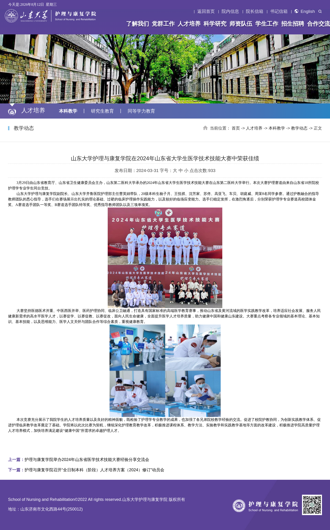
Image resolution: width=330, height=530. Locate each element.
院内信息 (230, 11)
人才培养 (189, 23)
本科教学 (68, 111)
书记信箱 (279, 11)
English (304, 11)
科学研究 (214, 23)
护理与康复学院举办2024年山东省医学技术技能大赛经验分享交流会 (78, 459)
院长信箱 (254, 11)
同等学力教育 (141, 111)
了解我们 (138, 23)
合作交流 (316, 23)
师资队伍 (240, 23)
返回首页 (206, 11)
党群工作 (163, 23)
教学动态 (299, 128)
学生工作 (265, 23)
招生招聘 (291, 23)
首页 (236, 128)
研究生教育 (102, 111)
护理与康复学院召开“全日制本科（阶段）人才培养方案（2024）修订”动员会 (86, 470)
